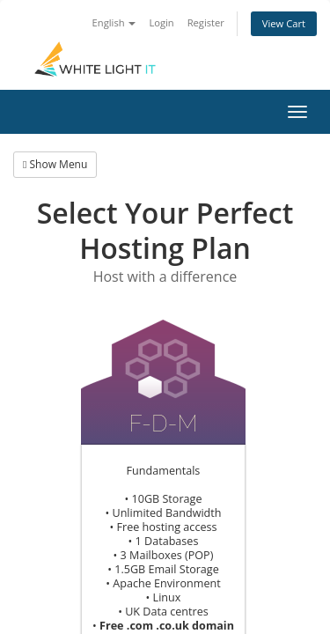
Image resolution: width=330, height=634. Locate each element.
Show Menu (55, 164)
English (114, 22)
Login (161, 22)
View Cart (283, 23)
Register (205, 22)
